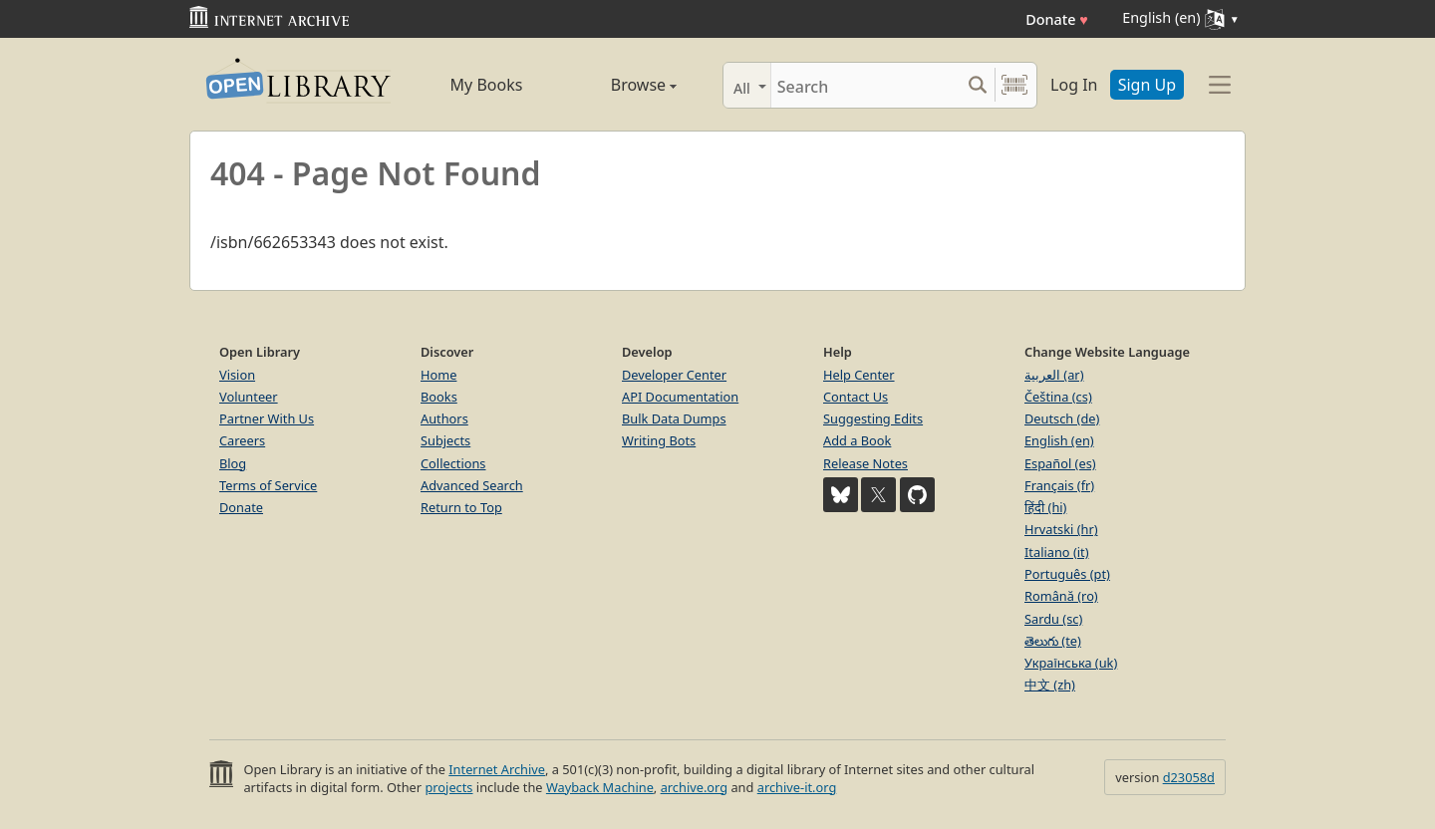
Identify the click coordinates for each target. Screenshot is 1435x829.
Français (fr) (1059, 485)
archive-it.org (797, 787)
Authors (444, 418)
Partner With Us (266, 418)
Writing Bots (659, 440)
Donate (1056, 19)
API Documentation (680, 397)
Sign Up (1147, 85)
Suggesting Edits (873, 418)
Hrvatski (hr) (1061, 529)
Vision (237, 375)
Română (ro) (1061, 596)
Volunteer (248, 397)
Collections (453, 463)
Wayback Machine (600, 787)
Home (438, 375)
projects (448, 787)
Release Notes (865, 463)
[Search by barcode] (1014, 85)
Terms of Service (268, 485)
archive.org (694, 787)
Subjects (445, 440)
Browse (621, 85)
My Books (486, 85)
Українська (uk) (1070, 663)
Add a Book (857, 440)
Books (439, 397)
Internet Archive (496, 769)
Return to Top (461, 507)
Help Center (859, 375)
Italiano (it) (1056, 552)
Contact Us (855, 397)
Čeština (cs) (1058, 397)
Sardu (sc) (1053, 619)
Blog (232, 463)
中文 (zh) (1049, 684)
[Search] (865, 85)
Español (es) (1060, 463)
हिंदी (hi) (1045, 507)
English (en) (1059, 440)
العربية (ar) (1053, 375)
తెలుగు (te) (1052, 641)
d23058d (1189, 777)
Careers (242, 440)
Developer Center (674, 375)
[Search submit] (977, 85)
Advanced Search (472, 485)
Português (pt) (1067, 574)
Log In (1073, 85)
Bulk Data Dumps (674, 418)
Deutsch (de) (1061, 418)
